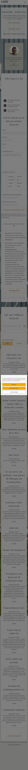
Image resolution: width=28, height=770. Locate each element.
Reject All (14, 384)
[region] (14, 385)
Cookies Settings (14, 391)
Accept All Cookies (14, 388)
